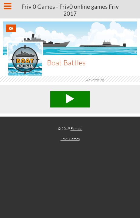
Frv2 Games (70, 139)
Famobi (76, 128)
